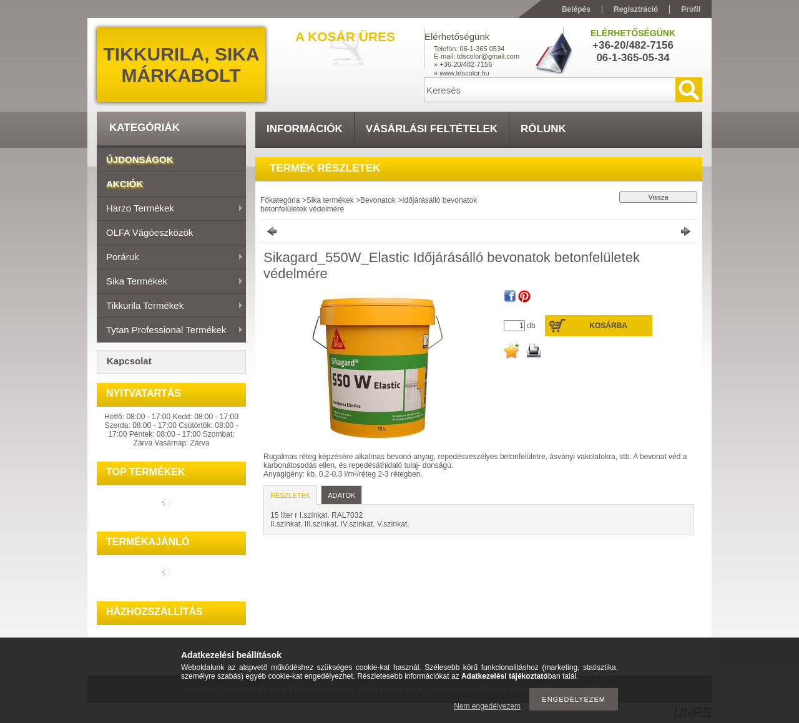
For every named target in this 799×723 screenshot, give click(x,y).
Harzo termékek (170, 209)
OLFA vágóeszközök (149, 232)
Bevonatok (378, 200)
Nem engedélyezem (487, 706)
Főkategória (280, 200)
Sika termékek (170, 282)
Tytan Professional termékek (170, 330)
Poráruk (170, 257)
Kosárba (608, 325)
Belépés (576, 9)
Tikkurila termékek (170, 306)
